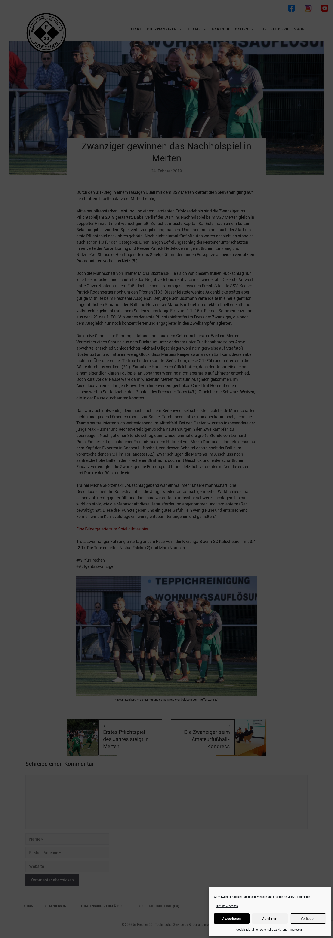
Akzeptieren (231, 919)
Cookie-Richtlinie (247, 929)
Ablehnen (269, 919)
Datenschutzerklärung (273, 929)
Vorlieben (308, 919)
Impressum (296, 929)
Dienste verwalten (227, 906)
